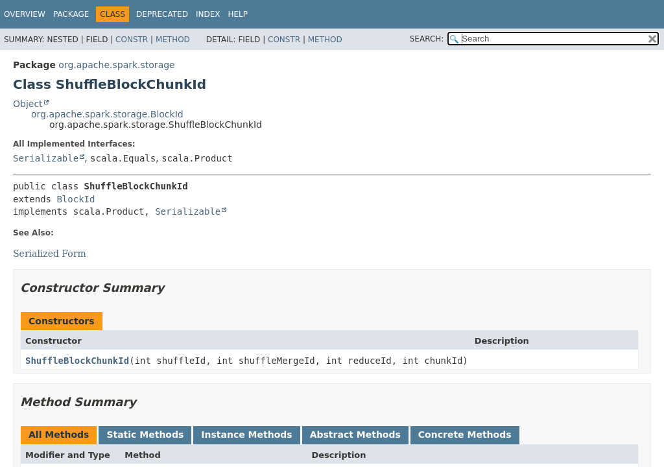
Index (208, 14)
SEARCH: (427, 38)
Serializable (45, 158)
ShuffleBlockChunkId (77, 360)
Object (28, 104)
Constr (131, 39)
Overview (24, 14)
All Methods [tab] (59, 434)
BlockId (75, 199)
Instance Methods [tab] (246, 434)
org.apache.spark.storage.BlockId (107, 114)
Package (71, 14)
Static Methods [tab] (145, 434)
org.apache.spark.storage (116, 65)
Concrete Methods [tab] (465, 434)
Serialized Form (49, 253)
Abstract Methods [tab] (355, 434)
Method (173, 39)
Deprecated (162, 14)
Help (238, 14)
